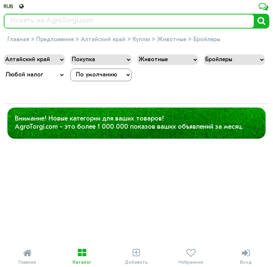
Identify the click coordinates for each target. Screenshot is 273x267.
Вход (246, 256)
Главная (18, 40)
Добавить (136, 256)
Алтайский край (103, 40)
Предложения (55, 40)
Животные (171, 40)
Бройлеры (206, 40)
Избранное (191, 256)
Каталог (81, 256)
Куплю (141, 40)
